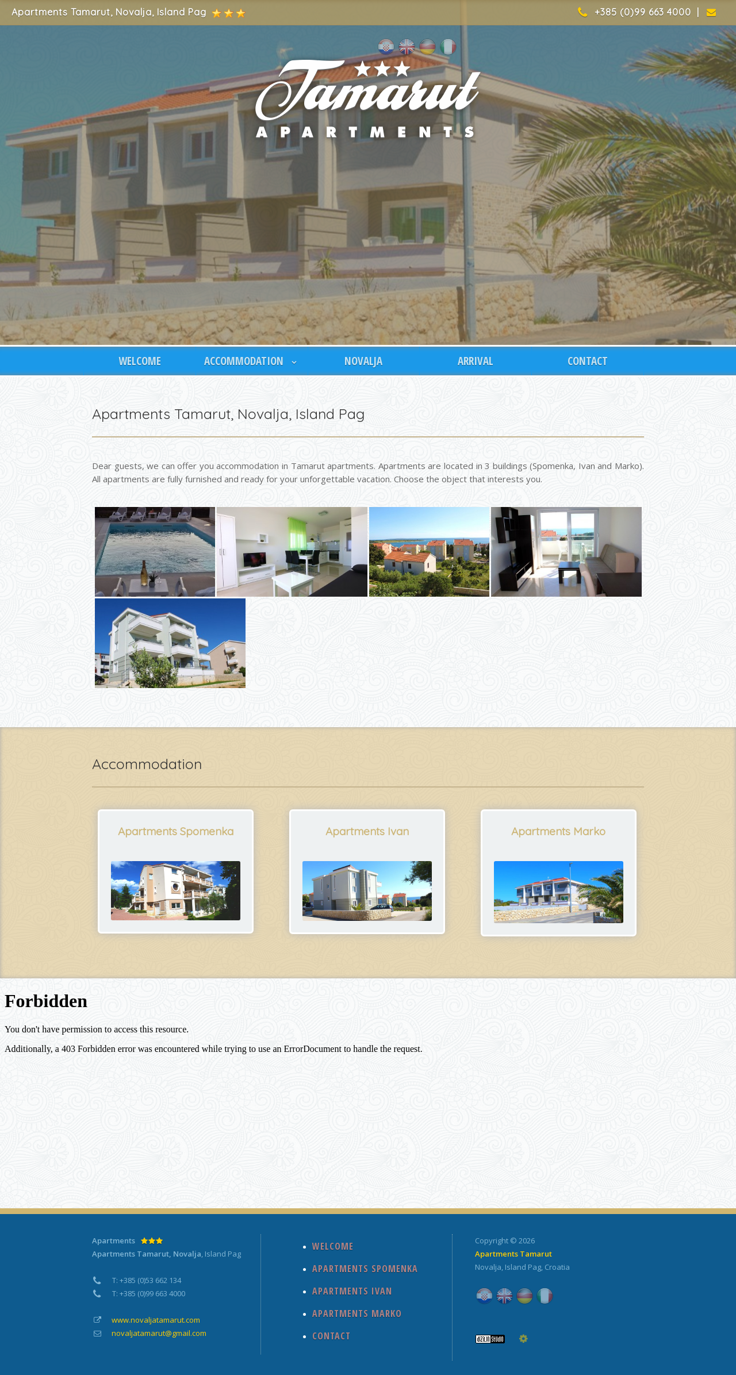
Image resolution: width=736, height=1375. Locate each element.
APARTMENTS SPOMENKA (365, 1268)
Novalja (488, 1267)
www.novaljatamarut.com (156, 1320)
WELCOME (139, 361)
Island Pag (523, 1267)
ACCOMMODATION (252, 361)
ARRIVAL (475, 361)
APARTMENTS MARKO (357, 1313)
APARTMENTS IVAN (352, 1291)
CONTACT (588, 361)
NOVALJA (363, 361)
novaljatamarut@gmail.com (159, 1333)
